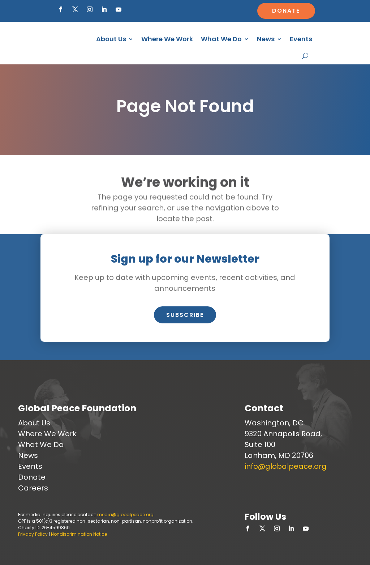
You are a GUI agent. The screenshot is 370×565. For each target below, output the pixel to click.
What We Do (221, 38)
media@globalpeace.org (125, 514)
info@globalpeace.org (286, 466)
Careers (33, 488)
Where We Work (167, 38)
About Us (111, 38)
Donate (286, 11)
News (266, 38)
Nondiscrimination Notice (79, 534)
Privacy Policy (33, 534)
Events (301, 38)
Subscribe (185, 315)
